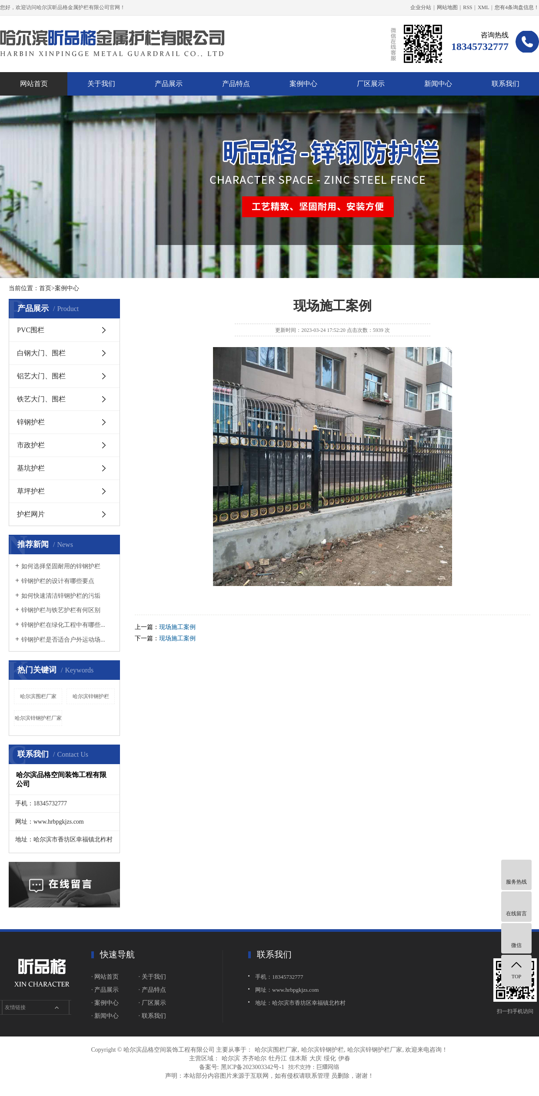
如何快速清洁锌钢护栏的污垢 (60, 596)
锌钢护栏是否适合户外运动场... (63, 639)
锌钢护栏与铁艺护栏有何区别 (60, 610)
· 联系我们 (152, 1016)
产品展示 (169, 83)
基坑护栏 (31, 468)
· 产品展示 (105, 990)
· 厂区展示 (152, 1003)
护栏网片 (31, 514)
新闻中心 (438, 83)
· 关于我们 (152, 976)
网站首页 (34, 83)
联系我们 (505, 83)
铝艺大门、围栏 (41, 376)
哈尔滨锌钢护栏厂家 (38, 718)
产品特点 (236, 83)
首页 (45, 288)
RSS (467, 7)
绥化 (330, 1058)
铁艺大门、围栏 (41, 399)
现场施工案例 (177, 627)
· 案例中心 (105, 1003)
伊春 (344, 1058)
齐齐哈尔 (254, 1058)
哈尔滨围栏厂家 (38, 696)
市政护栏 (31, 445)
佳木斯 (298, 1058)
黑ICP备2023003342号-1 (252, 1067)
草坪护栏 (31, 491)
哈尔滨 (231, 1058)
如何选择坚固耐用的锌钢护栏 (60, 566)
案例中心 (303, 83)
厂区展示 (371, 83)
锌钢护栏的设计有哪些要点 (57, 581)
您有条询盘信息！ (517, 7)
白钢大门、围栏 (41, 353)
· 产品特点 (152, 990)
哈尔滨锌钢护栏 (91, 696)
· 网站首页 (105, 976)
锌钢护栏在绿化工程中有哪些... (63, 625)
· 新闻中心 (105, 1016)
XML (483, 7)
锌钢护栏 (31, 422)
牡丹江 (278, 1058)
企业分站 (420, 7)
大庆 (315, 1058)
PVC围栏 (30, 330)
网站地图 (447, 7)
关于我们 (101, 83)
